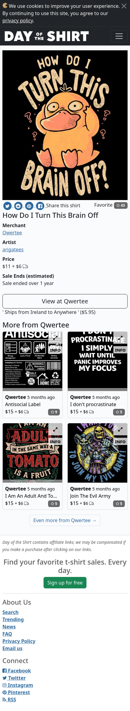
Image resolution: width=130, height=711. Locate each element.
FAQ (7, 634)
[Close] (124, 6)
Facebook (16, 670)
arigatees (13, 249)
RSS (9, 699)
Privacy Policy (18, 641)
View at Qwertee (65, 301)
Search (10, 612)
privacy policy (17, 20)
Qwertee (12, 232)
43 (120, 205)
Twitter (14, 678)
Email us (12, 648)
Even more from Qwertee (65, 520)
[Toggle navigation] (119, 36)
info (55, 349)
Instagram (17, 685)
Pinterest (16, 692)
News (9, 626)
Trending (13, 619)
